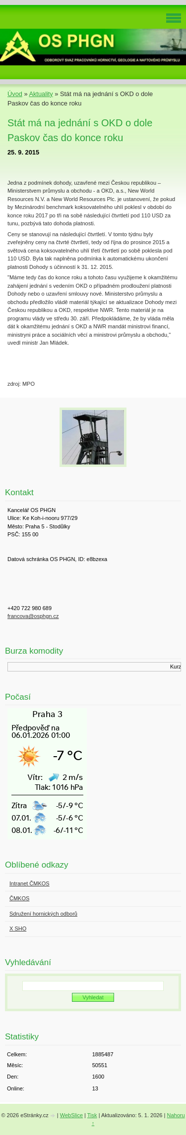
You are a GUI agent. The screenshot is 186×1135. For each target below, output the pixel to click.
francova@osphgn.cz (33, 616)
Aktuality (41, 94)
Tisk (92, 1115)
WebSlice (71, 1115)
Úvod (14, 94)
